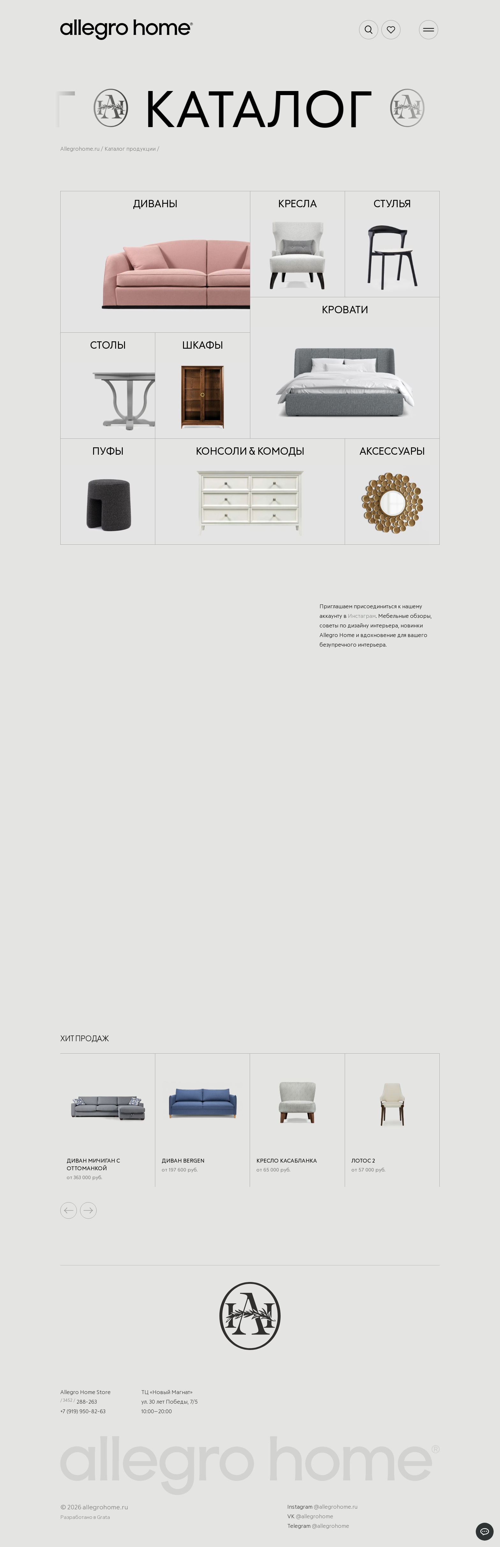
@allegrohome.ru (335, 1507)
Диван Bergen (183, 1161)
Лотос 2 (363, 1161)
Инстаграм (362, 616)
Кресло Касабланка (286, 1161)
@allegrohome (314, 1517)
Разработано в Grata (85, 1517)
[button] (88, 1210)
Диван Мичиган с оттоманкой (93, 1165)
